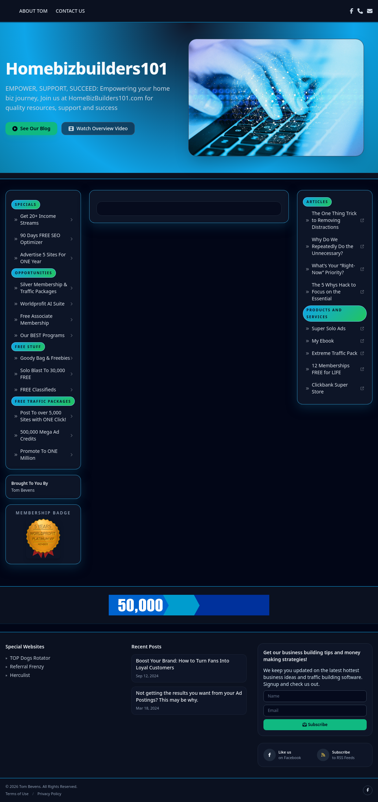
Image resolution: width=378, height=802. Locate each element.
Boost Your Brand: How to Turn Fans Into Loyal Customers (182, 664)
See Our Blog (31, 128)
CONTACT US (70, 11)
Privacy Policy (49, 793)
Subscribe (315, 724)
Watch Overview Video (98, 128)
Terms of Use (16, 793)
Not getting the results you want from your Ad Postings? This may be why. (189, 696)
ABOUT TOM (33, 11)
